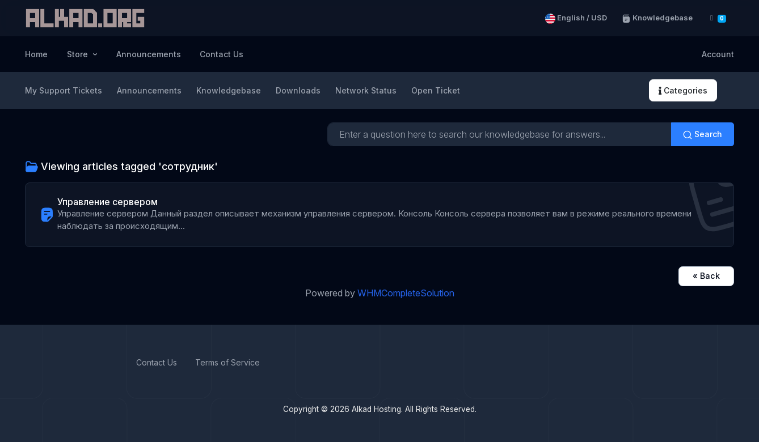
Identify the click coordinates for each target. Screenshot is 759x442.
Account (718, 54)
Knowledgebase (657, 18)
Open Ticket (435, 90)
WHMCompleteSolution (405, 293)
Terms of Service (227, 362)
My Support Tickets (63, 90)
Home (36, 54)
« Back (706, 275)
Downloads (298, 90)
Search (702, 134)
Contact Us (221, 54)
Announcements (148, 54)
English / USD (576, 18)
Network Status (366, 90)
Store (78, 54)
